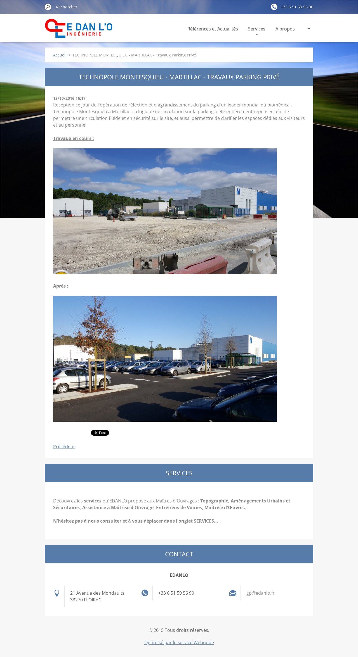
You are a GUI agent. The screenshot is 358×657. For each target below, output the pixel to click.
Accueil (60, 55)
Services (257, 30)
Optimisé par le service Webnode (179, 642)
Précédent (64, 446)
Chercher (48, 7)
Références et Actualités (212, 29)
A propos (285, 29)
